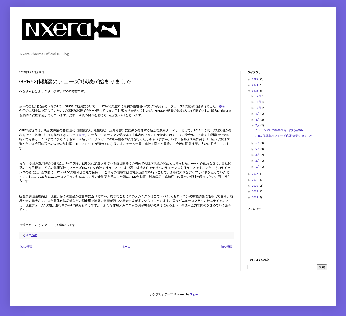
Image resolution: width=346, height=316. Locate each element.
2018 (255, 197)
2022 (255, 174)
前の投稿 (226, 246)
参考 (222, 106)
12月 (258, 96)
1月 (257, 166)
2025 (255, 79)
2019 (255, 191)
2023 (255, 91)
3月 (257, 155)
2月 (257, 160)
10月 (258, 108)
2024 (255, 85)
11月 (258, 102)
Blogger (194, 294)
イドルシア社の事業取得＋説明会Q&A (279, 130)
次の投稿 (26, 246)
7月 (257, 125)
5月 (257, 149)
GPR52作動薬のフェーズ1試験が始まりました (284, 136)
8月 (257, 119)
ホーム (126, 246)
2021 (255, 180)
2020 (255, 185)
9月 (257, 113)
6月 (257, 143)
